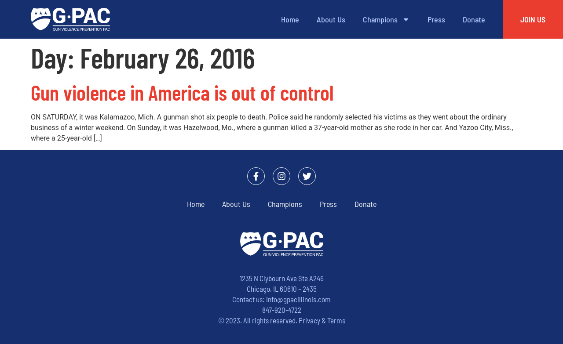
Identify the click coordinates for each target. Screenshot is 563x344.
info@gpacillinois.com (298, 299)
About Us (331, 19)
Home (290, 19)
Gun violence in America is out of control (182, 92)
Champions (386, 19)
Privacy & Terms (322, 320)
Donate (474, 19)
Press (436, 19)
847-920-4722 (281, 309)
